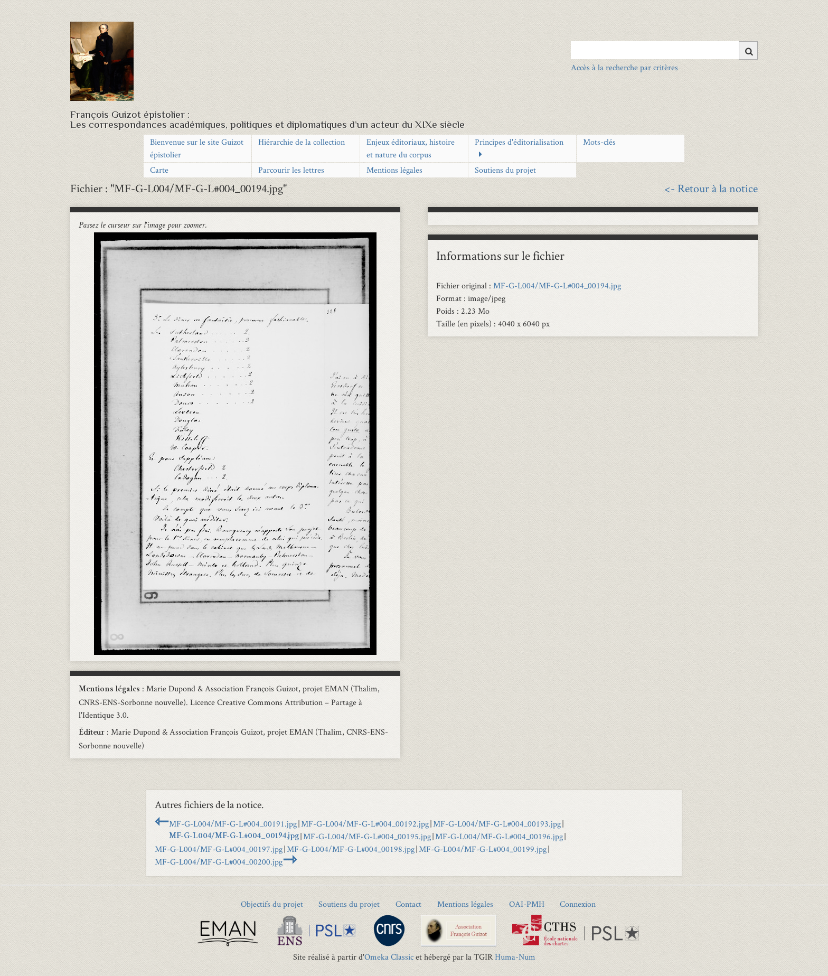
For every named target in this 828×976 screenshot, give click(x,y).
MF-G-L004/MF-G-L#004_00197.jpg (219, 849)
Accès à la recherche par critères (624, 67)
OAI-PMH (526, 903)
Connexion (578, 903)
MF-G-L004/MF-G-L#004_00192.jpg (365, 823)
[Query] (664, 50)
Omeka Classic (388, 956)
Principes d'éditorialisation (519, 141)
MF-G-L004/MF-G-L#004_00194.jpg (557, 285)
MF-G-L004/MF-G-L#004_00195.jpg (367, 836)
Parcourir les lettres (291, 169)
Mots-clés (599, 141)
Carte (159, 169)
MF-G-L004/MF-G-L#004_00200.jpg (219, 861)
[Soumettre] (748, 50)
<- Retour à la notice (711, 188)
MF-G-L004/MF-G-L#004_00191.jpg (233, 823)
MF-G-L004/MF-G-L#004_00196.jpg (499, 836)
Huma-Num (515, 956)
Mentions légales (394, 169)
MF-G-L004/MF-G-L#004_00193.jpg (497, 823)
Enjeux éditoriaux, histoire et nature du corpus (410, 148)
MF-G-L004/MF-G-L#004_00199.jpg (483, 849)
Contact (408, 903)
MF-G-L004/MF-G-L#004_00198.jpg (351, 849)
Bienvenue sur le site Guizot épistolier (196, 148)
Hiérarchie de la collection (301, 141)
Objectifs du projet (272, 903)
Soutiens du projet (505, 169)
